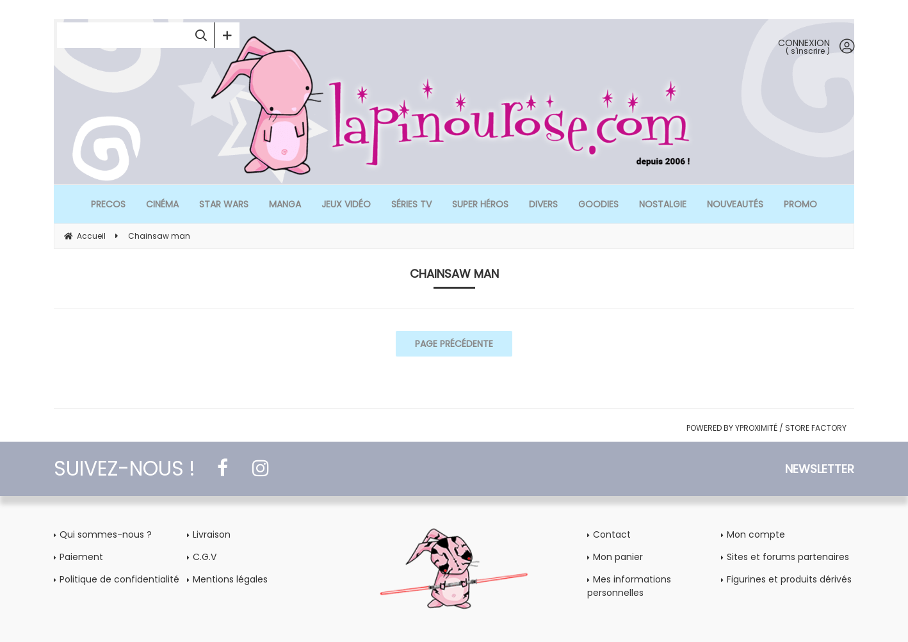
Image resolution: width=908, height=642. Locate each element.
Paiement (81, 556)
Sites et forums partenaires (788, 556)
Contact (612, 534)
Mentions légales (230, 579)
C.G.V (204, 556)
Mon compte (756, 534)
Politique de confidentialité (119, 579)
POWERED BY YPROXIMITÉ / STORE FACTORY (766, 427)
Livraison (212, 534)
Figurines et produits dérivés (789, 579)
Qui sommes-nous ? (106, 534)
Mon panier (618, 556)
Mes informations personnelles (629, 586)
